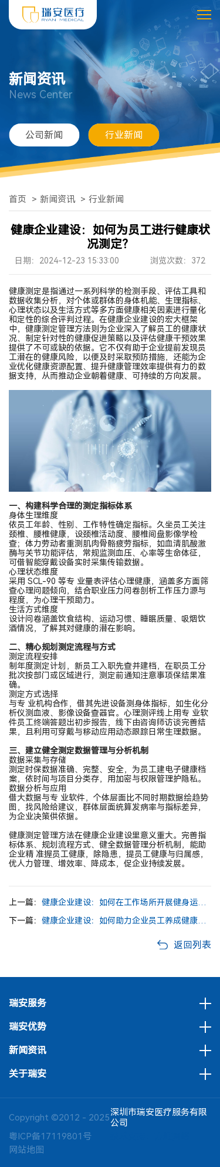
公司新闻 (44, 135)
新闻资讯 (57, 199)
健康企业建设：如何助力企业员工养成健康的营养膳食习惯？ (126, 920)
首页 (17, 199)
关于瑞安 (27, 1074)
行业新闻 (124, 135)
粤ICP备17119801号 (50, 1136)
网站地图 (26, 1150)
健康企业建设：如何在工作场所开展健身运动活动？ (126, 902)
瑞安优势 (27, 1027)
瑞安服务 (27, 1003)
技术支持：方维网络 (149, 1136)
